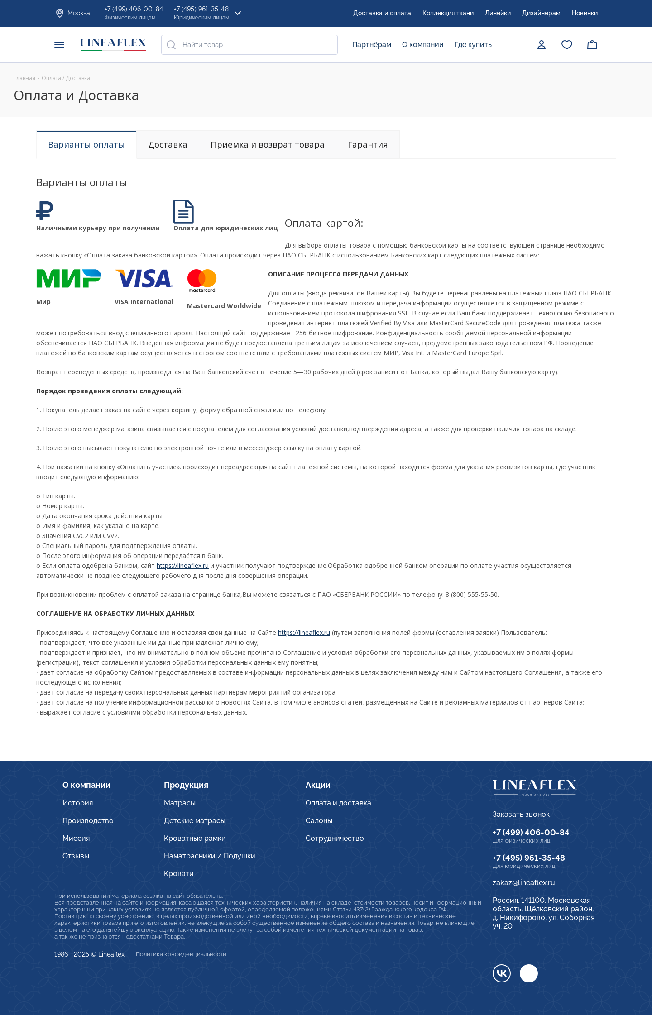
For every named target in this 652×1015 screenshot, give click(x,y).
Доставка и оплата (382, 13)
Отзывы (75, 856)
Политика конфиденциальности (181, 954)
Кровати (179, 873)
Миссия (76, 838)
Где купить (473, 44)
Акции (318, 785)
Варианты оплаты (86, 144)
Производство (88, 820)
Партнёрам (371, 44)
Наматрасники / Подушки (209, 856)
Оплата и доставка (338, 803)
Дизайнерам (541, 13)
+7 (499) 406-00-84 (531, 832)
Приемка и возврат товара (268, 144)
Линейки (498, 13)
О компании (423, 44)
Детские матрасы (194, 820)
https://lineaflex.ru (183, 565)
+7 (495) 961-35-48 (529, 858)
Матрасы (180, 803)
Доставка (167, 144)
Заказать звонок (521, 814)
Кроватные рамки (195, 838)
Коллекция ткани (448, 13)
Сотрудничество (335, 838)
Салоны (319, 820)
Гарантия (368, 144)
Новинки (585, 13)
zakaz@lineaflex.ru (524, 882)
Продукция (186, 785)
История (77, 803)
